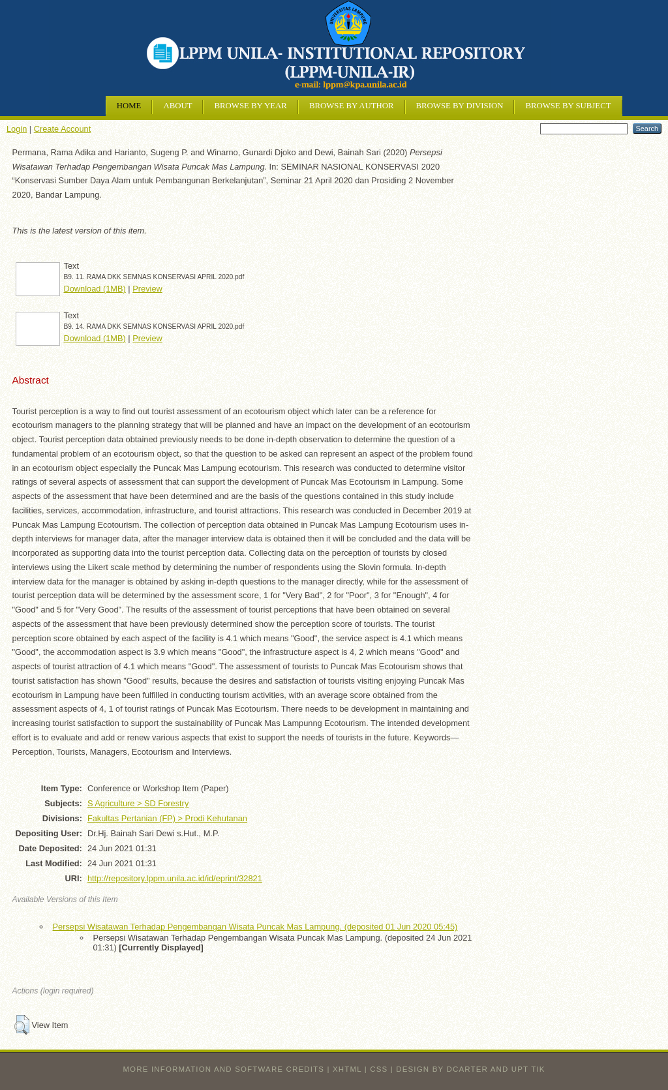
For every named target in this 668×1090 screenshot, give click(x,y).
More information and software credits (223, 1069)
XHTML (347, 1069)
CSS (378, 1069)
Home (129, 105)
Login (17, 129)
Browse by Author (351, 105)
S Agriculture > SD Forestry (138, 803)
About (177, 105)
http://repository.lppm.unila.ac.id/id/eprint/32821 (174, 878)
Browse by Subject (568, 105)
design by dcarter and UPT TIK (470, 1069)
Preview (147, 289)
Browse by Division (460, 105)
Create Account (62, 129)
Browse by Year (250, 105)
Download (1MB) (95, 289)
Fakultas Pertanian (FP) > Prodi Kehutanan (167, 818)
